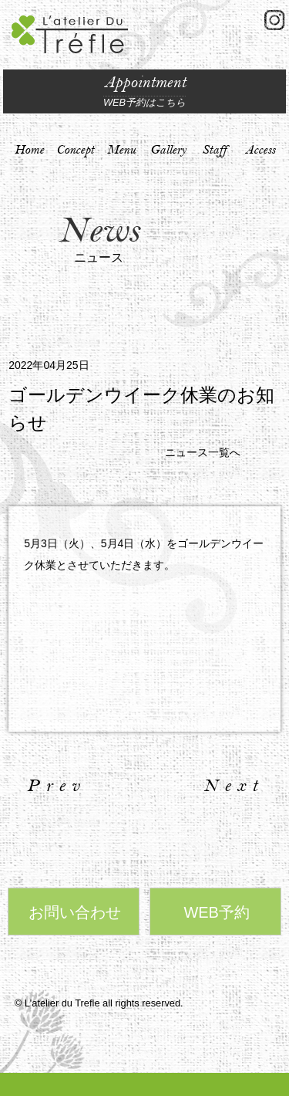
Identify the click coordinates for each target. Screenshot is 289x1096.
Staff (214, 149)
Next (233, 785)
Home (29, 149)
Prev (56, 785)
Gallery (168, 149)
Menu (121, 149)
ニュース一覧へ (202, 452)
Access (260, 149)
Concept (75, 149)
